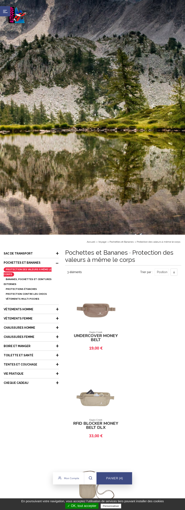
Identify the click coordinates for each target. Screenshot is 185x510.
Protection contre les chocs (26, 294)
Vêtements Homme (18, 309)
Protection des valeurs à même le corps (158, 241)
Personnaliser (111, 506)
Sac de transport (18, 253)
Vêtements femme (18, 318)
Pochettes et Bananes (121, 241)
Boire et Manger (17, 346)
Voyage (102, 241)
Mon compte (68, 480)
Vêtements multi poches (22, 299)
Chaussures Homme (19, 327)
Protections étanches (21, 289)
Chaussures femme (19, 337)
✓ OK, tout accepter (81, 506)
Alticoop (17, 15)
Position (162, 272)
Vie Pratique (14, 373)
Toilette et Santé (18, 355)
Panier (114, 480)
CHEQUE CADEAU (16, 382)
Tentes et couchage (20, 364)
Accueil (91, 241)
